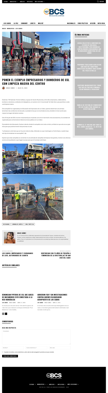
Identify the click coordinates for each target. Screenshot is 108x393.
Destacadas (6, 224)
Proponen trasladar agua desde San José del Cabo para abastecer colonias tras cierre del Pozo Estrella (89, 68)
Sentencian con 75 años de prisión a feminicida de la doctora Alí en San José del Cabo (56, 255)
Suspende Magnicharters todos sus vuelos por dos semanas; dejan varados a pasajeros (89, 87)
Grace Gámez (10, 88)
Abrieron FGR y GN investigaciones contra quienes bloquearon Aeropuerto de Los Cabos (52, 297)
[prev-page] (3, 314)
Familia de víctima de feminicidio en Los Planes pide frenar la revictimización (89, 107)
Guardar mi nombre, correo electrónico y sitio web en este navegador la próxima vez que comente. (29, 352)
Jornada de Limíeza (17, 224)
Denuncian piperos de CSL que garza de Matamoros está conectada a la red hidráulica (17, 297)
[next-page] (6, 314)
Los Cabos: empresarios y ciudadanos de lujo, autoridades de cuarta (17, 254)
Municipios (10, 28)
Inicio (4, 28)
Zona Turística (29, 224)
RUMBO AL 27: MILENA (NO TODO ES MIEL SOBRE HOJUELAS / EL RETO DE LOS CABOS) (89, 127)
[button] (100, 1)
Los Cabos (19, 28)
